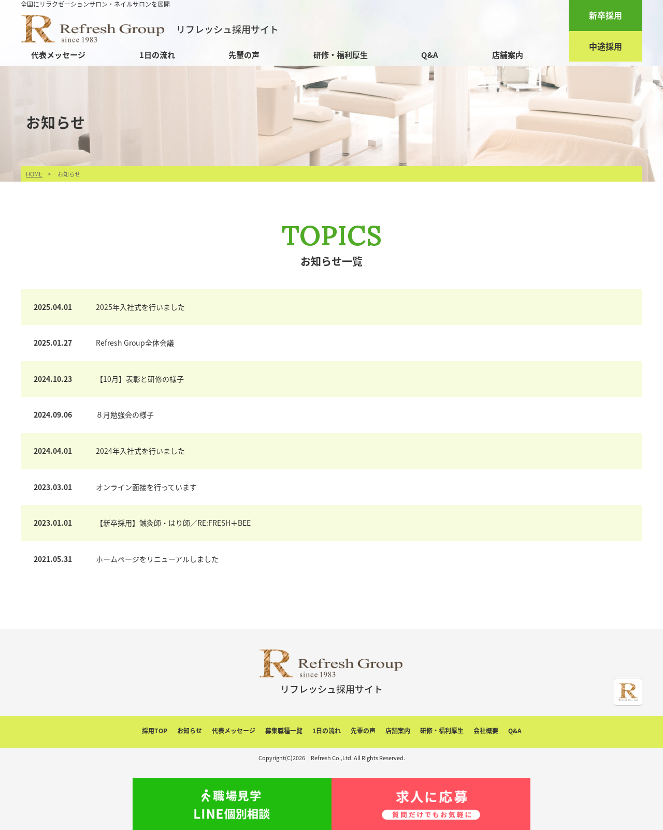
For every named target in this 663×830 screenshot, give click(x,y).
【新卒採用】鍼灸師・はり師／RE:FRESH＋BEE (173, 522)
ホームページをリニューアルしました (157, 559)
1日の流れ (157, 55)
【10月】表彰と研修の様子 (140, 379)
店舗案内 (507, 55)
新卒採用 (605, 15)
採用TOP (154, 730)
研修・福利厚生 (340, 55)
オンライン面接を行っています (146, 487)
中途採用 (605, 46)
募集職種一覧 (283, 730)
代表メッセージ (58, 55)
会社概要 (485, 730)
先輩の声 (244, 55)
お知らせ (189, 730)
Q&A (429, 55)
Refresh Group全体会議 (135, 342)
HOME (34, 174)
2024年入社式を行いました (140, 451)
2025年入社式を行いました (140, 307)
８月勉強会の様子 (125, 414)
